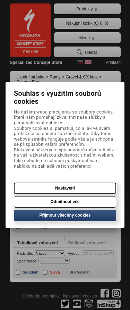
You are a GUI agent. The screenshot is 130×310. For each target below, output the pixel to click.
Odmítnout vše (64, 201)
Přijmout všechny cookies (64, 215)
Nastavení (65, 188)
